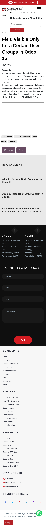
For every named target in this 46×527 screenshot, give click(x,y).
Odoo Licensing (9, 425)
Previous (8, 150)
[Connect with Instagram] (33, 502)
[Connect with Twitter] (12, 502)
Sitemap (6, 385)
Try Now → (32, 2)
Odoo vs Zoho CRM (10, 466)
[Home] (12, 11)
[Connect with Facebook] (5, 502)
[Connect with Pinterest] (19, 502)
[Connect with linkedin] (26, 502)
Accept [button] (8, 523)
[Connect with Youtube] (40, 502)
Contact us (7, 374)
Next (21, 150)
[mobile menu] (39, 9)
